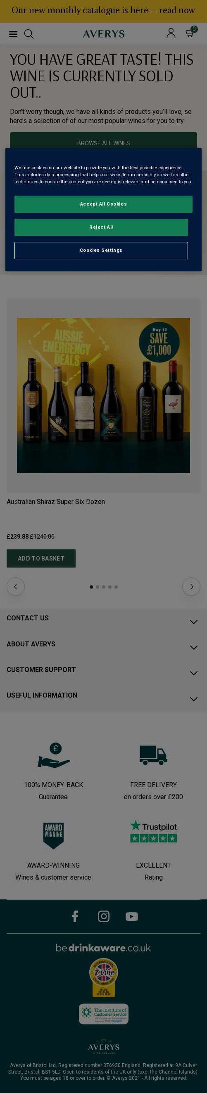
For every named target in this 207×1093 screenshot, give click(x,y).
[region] (103, 209)
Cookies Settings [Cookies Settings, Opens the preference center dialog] (101, 250)
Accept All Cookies (103, 204)
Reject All (101, 227)
